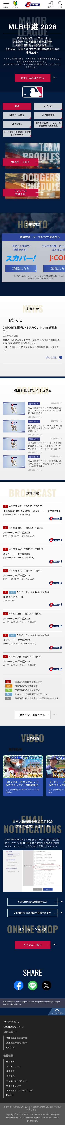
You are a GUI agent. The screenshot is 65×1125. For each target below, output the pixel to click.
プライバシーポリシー (16, 1081)
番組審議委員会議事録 (16, 1038)
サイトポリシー (13, 1086)
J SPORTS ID (9, 1022)
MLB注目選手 (48, 115)
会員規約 (10, 1076)
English (9, 1095)
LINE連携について (12, 1027)
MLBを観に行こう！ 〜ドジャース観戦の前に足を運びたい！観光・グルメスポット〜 (45, 428)
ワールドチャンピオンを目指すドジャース (17, 133)
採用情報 (10, 1071)
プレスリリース (13, 1066)
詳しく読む (51, 357)
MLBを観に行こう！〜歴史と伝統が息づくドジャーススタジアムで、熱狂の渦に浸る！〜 (44, 410)
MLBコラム (17, 124)
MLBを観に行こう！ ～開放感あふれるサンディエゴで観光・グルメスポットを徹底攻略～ (45, 463)
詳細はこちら (20, 268)
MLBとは (48, 106)
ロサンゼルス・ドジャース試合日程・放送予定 (48, 124)
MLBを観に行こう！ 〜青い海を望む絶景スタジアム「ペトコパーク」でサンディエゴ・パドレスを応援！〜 (45, 446)
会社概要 (10, 1061)
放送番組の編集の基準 (16, 1042)
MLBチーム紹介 (17, 115)
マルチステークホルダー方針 (19, 1090)
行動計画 (10, 1047)
